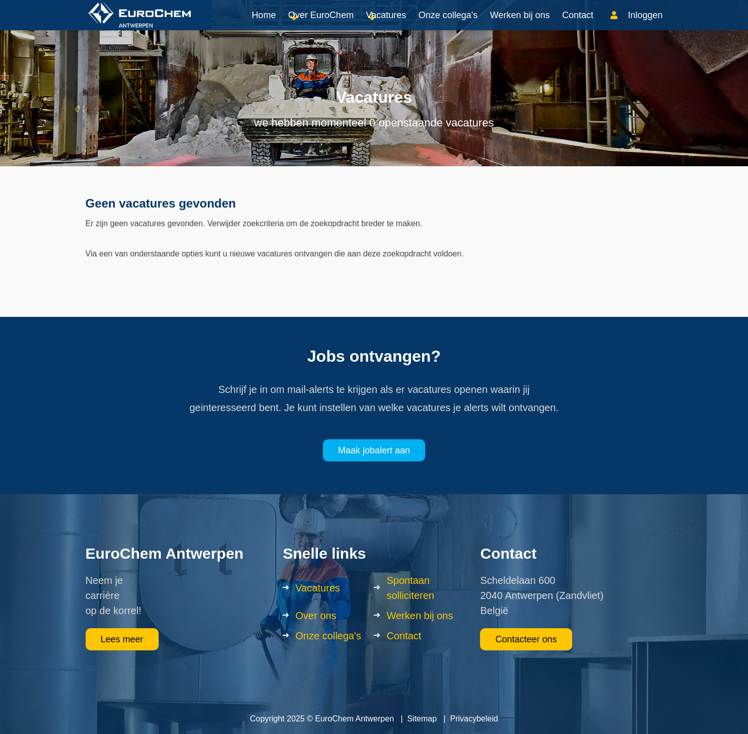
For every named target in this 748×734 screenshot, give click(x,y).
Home (264, 25)
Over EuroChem (321, 25)
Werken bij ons (520, 25)
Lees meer (122, 639)
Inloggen (645, 25)
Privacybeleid (474, 718)
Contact (577, 25)
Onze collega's (448, 25)
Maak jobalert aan (374, 450)
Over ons (315, 615)
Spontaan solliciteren (410, 588)
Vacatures (386, 25)
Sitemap (422, 718)
